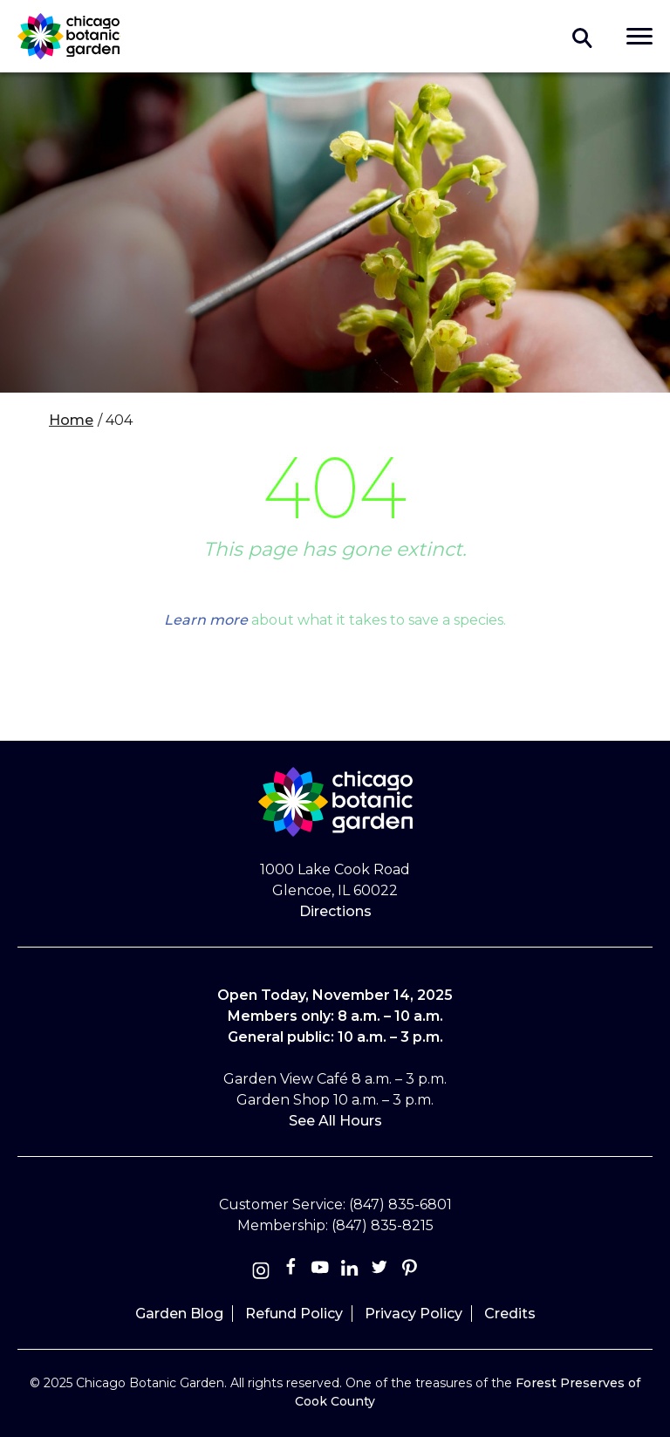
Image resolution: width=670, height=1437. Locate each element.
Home (71, 420)
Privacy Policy (413, 1313)
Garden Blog (179, 1313)
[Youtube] (320, 1271)
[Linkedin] (350, 1271)
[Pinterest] (409, 1271)
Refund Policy (294, 1313)
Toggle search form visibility (583, 36)
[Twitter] (381, 1271)
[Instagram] (261, 1271)
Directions (335, 911)
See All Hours (335, 1120)
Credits (510, 1313)
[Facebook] (292, 1271)
